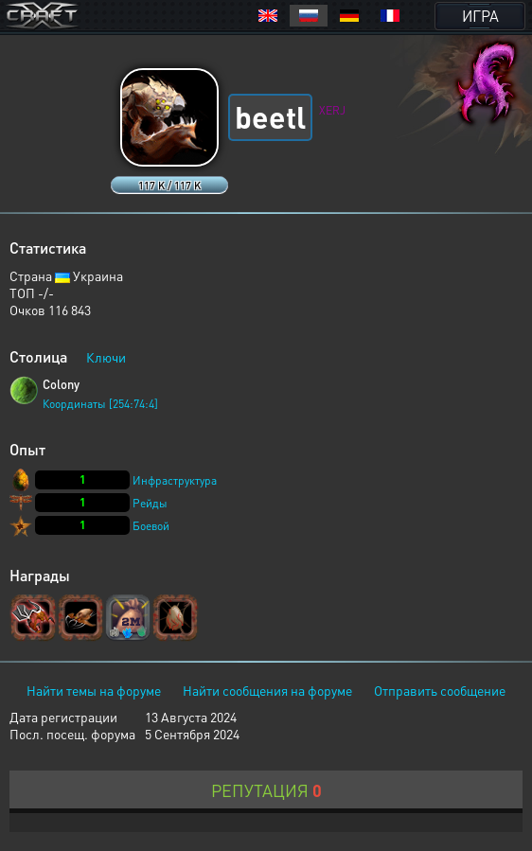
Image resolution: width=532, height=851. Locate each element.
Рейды (150, 503)
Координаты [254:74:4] (100, 404)
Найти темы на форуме (94, 690)
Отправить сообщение (439, 690)
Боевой (151, 526)
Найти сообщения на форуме (267, 690)
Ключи (106, 356)
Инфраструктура (175, 480)
